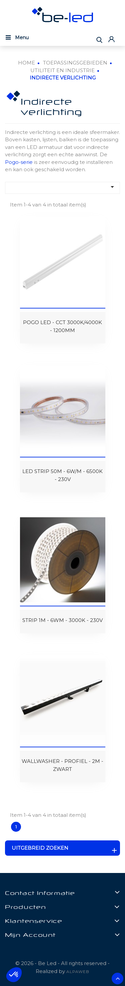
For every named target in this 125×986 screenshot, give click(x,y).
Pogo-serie (19, 162)
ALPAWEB (77, 971)
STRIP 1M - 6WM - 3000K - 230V (62, 620)
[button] (14, 975)
